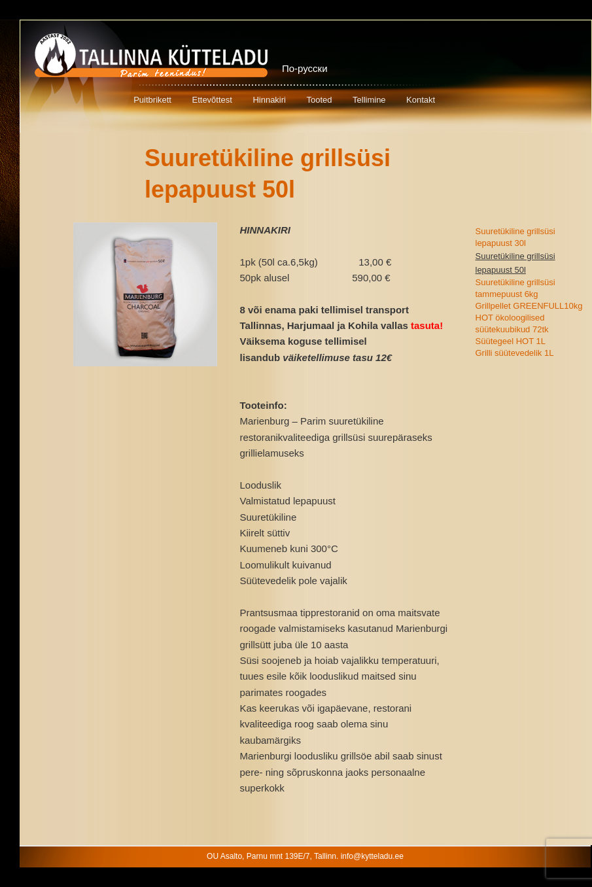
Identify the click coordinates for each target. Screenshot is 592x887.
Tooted (319, 100)
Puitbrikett (152, 100)
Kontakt (420, 100)
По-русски (305, 68)
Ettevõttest (212, 100)
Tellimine (369, 100)
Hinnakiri (269, 100)
